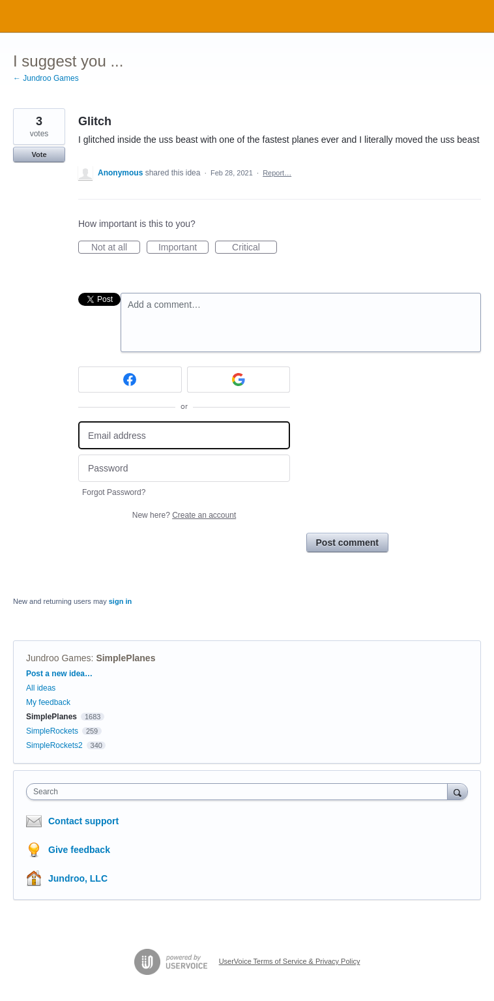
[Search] (457, 791)
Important (183, 248)
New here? (184, 515)
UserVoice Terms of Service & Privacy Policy (289, 961)
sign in (120, 601)
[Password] (184, 469)
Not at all (115, 248)
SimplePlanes (125, 658)
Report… (277, 173)
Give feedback (79, 849)
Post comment (347, 542)
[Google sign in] (239, 379)
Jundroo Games (58, 658)
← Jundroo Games (46, 78)
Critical (254, 248)
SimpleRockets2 (54, 745)
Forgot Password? (113, 492)
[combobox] (240, 791)
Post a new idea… (59, 673)
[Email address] (184, 435)
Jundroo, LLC (78, 878)
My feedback (48, 702)
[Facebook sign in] (130, 379)
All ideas (40, 688)
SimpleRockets (52, 731)
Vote (38, 154)
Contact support (83, 821)
